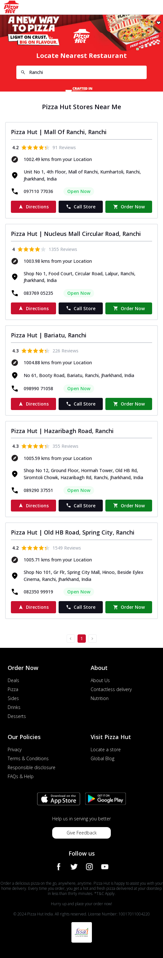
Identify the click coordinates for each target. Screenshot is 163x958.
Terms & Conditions (28, 758)
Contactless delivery (111, 689)
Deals (13, 680)
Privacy (14, 749)
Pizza (13, 689)
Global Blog (102, 758)
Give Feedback (82, 833)
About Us (100, 680)
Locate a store (106, 749)
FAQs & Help (21, 776)
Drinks (14, 707)
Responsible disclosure (31, 767)
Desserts (17, 716)
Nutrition (100, 698)
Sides (13, 698)
